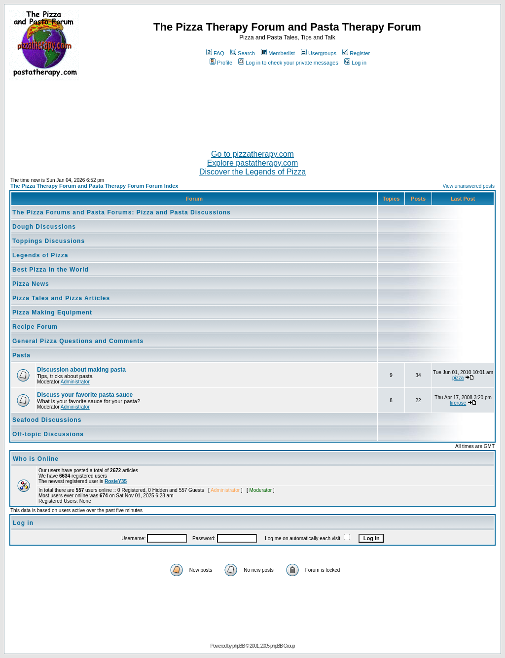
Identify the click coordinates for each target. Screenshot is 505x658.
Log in (355, 63)
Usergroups (318, 53)
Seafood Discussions (46, 419)
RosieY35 (116, 481)
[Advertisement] (252, 111)
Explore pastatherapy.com (252, 163)
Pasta (21, 355)
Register (356, 53)
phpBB (238, 646)
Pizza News (30, 283)
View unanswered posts (469, 186)
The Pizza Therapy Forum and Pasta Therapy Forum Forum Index (94, 186)
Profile (221, 63)
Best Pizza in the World (50, 269)
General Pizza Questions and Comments (78, 341)
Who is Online (36, 458)
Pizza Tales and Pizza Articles (61, 298)
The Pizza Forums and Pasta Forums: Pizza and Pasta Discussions (121, 212)
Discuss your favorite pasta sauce (85, 394)
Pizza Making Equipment (52, 312)
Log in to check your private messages (288, 63)
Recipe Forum (35, 326)
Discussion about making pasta (81, 369)
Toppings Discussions (48, 241)
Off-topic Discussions (48, 434)
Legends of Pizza (40, 255)
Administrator (75, 381)
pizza (458, 378)
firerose (458, 403)
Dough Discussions (44, 226)
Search (242, 53)
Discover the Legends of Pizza (252, 172)
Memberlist (278, 53)
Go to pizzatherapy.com (252, 154)
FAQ (215, 53)
